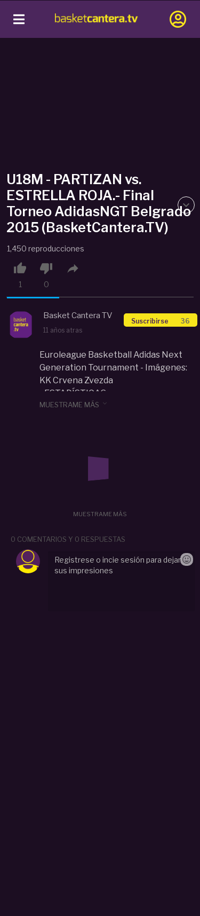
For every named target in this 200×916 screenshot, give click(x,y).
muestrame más (74, 404)
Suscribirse (160, 321)
